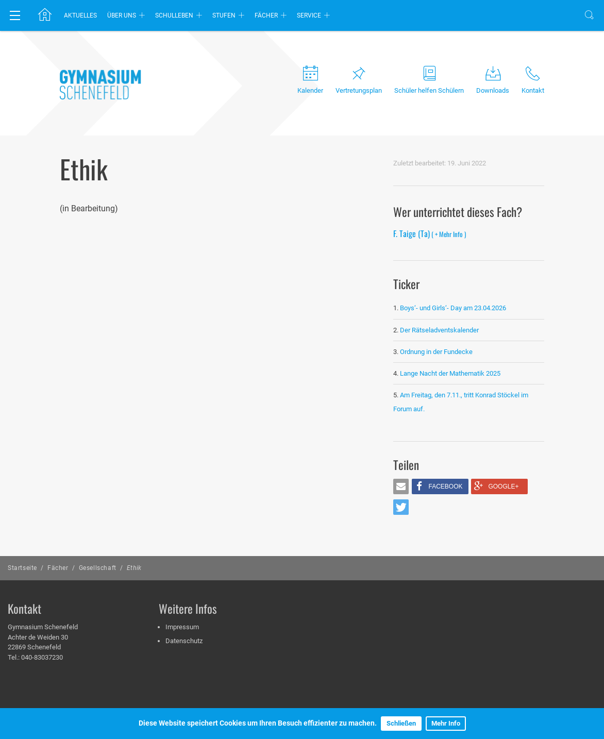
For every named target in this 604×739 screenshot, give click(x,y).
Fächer (266, 15)
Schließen (401, 723)
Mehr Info (445, 723)
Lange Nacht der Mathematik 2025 (450, 373)
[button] (401, 486)
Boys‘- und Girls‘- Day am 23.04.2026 (453, 308)
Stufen (224, 15)
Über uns (121, 15)
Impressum (182, 627)
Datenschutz (184, 641)
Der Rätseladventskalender (439, 330)
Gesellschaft (97, 568)
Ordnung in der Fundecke (436, 352)
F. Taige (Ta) (429, 233)
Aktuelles (80, 15)
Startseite (22, 568)
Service (309, 15)
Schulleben (174, 15)
